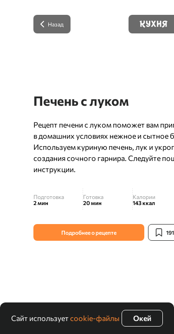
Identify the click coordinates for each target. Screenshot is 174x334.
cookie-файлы (95, 318)
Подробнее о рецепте (88, 232)
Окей (142, 318)
